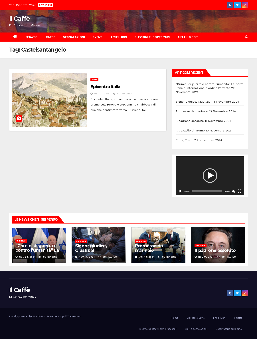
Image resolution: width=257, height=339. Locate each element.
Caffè (50, 37)
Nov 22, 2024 (27, 257)
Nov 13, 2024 (146, 257)
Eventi (98, 37)
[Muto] (233, 191)
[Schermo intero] (239, 191)
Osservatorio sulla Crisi (229, 329)
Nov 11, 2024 (206, 257)
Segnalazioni (74, 37)
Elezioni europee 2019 (152, 37)
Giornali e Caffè (196, 317)
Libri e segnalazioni (196, 329)
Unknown (21, 241)
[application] (210, 175)
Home (174, 317)
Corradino (122, 93)
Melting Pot (188, 37)
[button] (246, 37)
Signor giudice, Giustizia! (193, 101)
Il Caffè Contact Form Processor (157, 329)
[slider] (207, 191)
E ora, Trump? (186, 140)
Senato (31, 37)
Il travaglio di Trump (190, 130)
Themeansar (74, 316)
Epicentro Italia (105, 86)
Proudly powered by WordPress (27, 316)
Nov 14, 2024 (87, 257)
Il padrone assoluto (190, 121)
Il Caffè (19, 18)
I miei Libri (119, 37)
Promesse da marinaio (192, 111)
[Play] (180, 191)
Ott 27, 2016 (102, 93)
